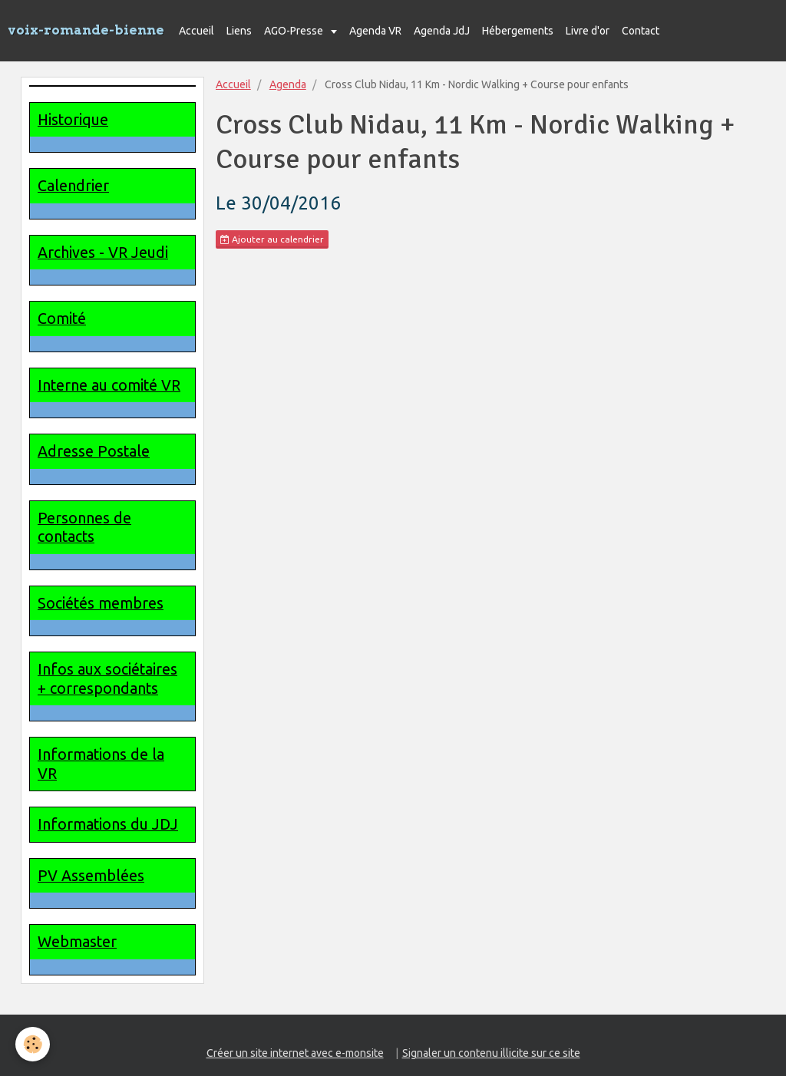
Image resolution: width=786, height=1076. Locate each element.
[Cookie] (32, 1044)
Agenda (287, 84)
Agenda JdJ (442, 31)
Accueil (196, 31)
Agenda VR (375, 31)
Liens (239, 31)
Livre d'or (587, 31)
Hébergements (517, 31)
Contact (640, 31)
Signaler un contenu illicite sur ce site (491, 1053)
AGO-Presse (294, 31)
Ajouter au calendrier (272, 239)
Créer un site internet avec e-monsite (295, 1053)
